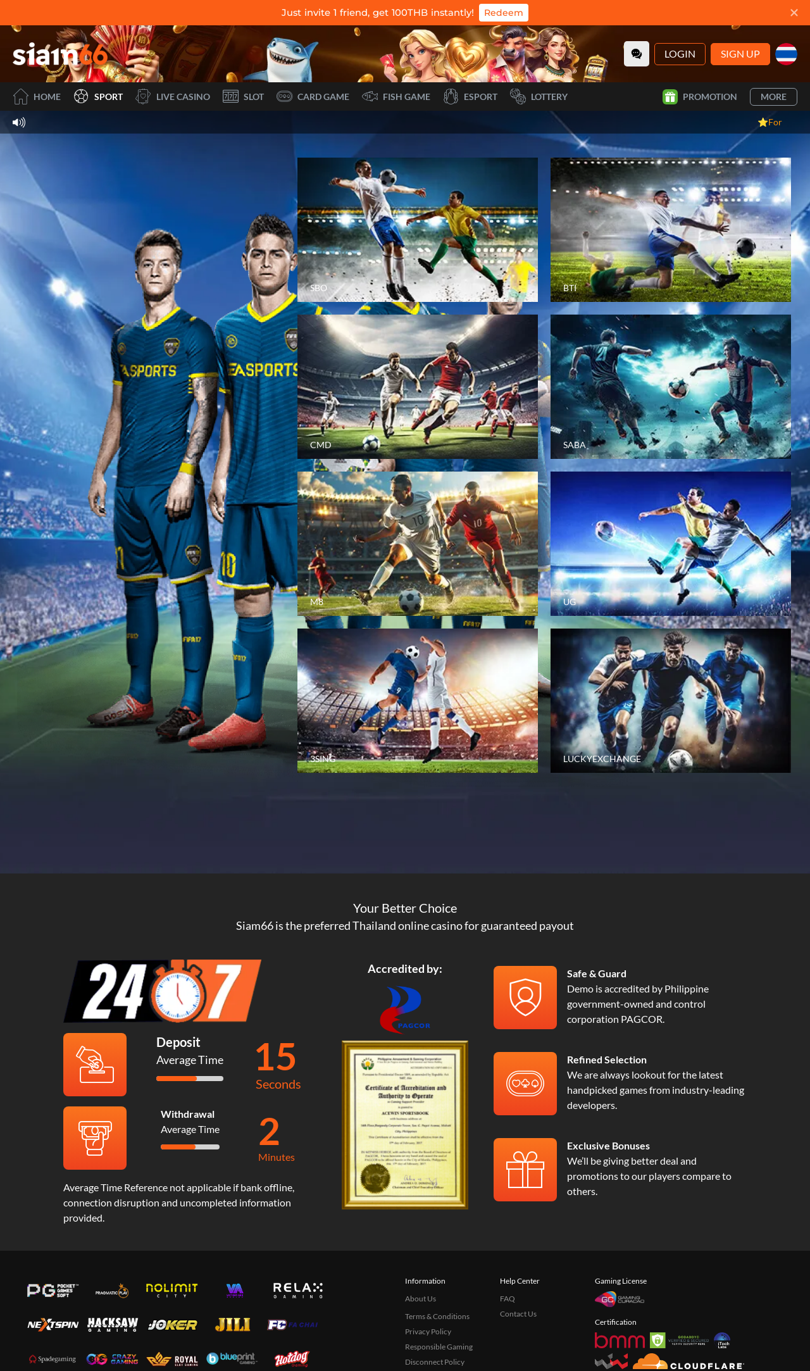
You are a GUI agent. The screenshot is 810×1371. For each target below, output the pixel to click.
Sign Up (740, 53)
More (774, 96)
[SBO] (417, 230)
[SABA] (671, 387)
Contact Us (518, 1313)
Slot (243, 96)
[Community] (636, 53)
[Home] (60, 53)
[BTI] (671, 230)
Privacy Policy (428, 1331)
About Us (420, 1298)
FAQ (507, 1298)
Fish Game (396, 96)
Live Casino (172, 96)
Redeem (503, 12)
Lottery (539, 96)
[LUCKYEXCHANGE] (671, 701)
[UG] (671, 544)
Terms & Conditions (437, 1316)
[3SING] (417, 701)
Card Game (313, 96)
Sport (98, 96)
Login (679, 53)
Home (37, 96)
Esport (470, 96)
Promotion (700, 96)
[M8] (417, 544)
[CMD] (417, 387)
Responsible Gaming (439, 1346)
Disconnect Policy (434, 1362)
